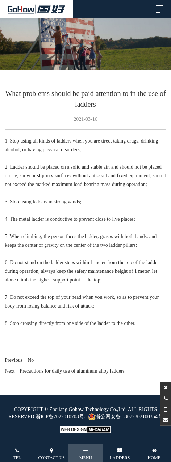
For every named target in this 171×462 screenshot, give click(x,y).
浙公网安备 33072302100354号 (125, 416)
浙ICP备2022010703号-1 (62, 416)
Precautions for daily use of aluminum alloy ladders (72, 371)
